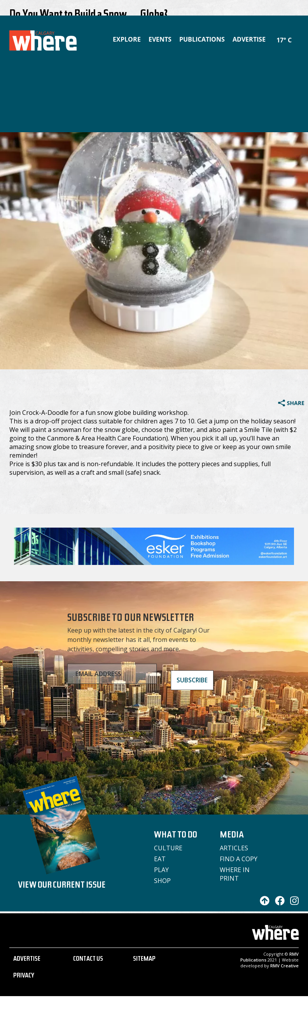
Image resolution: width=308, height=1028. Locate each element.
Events (160, 39)
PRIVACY (23, 976)
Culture (168, 848)
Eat (160, 859)
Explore (127, 39)
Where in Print (235, 874)
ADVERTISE (26, 959)
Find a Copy (238, 859)
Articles (234, 848)
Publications (202, 39)
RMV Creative (284, 966)
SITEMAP (144, 959)
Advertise (249, 39)
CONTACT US (88, 959)
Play (161, 869)
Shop (162, 880)
